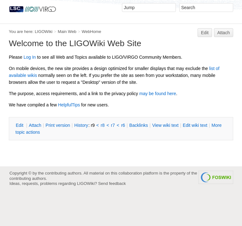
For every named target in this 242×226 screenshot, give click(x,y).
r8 (103, 125)
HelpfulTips (69, 104)
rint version (58, 125)
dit (20, 125)
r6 (123, 125)
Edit (205, 32)
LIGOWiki (43, 31)
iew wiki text (165, 125)
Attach (223, 32)
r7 (113, 125)
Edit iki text (195, 125)
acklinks (138, 125)
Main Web (67, 31)
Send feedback (112, 183)
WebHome (91, 31)
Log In (30, 57)
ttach (35, 125)
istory (81, 125)
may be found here (157, 93)
